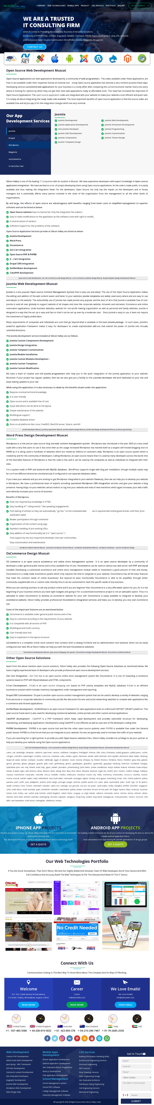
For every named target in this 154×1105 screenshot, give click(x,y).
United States (66, 793)
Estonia (79, 760)
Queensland (114, 782)
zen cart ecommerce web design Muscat (56, 278)
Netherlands (43, 778)
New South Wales (56, 778)
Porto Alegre (52, 782)
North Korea (30, 800)
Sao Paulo (92, 786)
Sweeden (54, 789)
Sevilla (110, 786)
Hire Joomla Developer (68, 129)
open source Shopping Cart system (62, 652)
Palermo (137, 778)
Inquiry (121, 5)
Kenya (110, 767)
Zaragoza (71, 797)
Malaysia (143, 771)
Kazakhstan (102, 767)
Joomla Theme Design (115, 137)
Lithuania (85, 771)
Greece (68, 763)
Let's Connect (140, 5)
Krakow (124, 767)
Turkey (20, 793)
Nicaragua (77, 778)
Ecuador (40, 760)
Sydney (73, 789)
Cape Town (47, 752)
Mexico (132, 797)
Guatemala (97, 763)
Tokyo (128, 789)
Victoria (123, 793)
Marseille (39, 774)
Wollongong (44, 797)
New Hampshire (17, 800)
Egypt (56, 760)
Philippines (34, 782)
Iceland (89, 797)
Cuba (62, 756)
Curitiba (68, 756)
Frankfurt (127, 760)
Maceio (122, 771)
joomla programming (124, 429)
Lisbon (78, 771)
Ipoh (18, 767)
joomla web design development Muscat (100, 429)
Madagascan (108, 797)
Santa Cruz (55, 786)
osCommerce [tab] (15, 159)
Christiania (110, 752)
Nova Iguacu (101, 778)
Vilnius (144, 793)
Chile (98, 752)
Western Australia (31, 797)
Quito (122, 782)
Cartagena (73, 752)
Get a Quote (38, 844)
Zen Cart (34, 675)
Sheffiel (126, 786)
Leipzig (58, 771)
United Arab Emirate (37, 793)
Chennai (92, 752)
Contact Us (34, 46)
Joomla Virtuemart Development (119, 124)
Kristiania (131, 767)
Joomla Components (67, 137)
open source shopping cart (56, 685)
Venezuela (108, 793)
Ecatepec (32, 760)
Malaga (136, 771)
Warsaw (10, 797)
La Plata (16, 771)
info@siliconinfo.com (125, 997)
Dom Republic (113, 756)
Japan (48, 767)
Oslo (125, 778)
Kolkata (117, 767)
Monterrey (107, 774)
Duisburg (143, 756)
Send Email (126, 1004)
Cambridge (20, 752)
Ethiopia (86, 760)
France (119, 760)
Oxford (130, 778)
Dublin (136, 756)
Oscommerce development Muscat (36, 652)
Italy (43, 767)
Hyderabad (11, 767)
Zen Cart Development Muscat (36, 748)
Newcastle (68, 778)
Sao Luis (83, 786)
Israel (38, 767)
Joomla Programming (114, 129)
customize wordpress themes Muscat (60, 548)
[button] (11, 29)
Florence (104, 760)
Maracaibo (30, 774)
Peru (27, 782)
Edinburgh (49, 760)
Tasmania (87, 789)
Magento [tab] (13, 152)
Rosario (29, 786)
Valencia (99, 793)
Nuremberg (111, 778)
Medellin (54, 774)
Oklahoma (50, 800)
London (110, 771)
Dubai (131, 756)
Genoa (9, 763)
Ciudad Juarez (135, 752)
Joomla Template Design (69, 142)
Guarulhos (88, 763)
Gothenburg (59, 763)
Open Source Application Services (23, 231)
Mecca (47, 774)
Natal (35, 778)
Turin (15, 793)
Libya (69, 771)
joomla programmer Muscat (52, 429)
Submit (136, 1101)
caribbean (64, 752)
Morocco (128, 774)
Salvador (46, 786)
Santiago (64, 786)
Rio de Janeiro (141, 782)
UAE (26, 793)
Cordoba (37, 756)
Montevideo (118, 774)
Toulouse (135, 789)
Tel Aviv (95, 789)
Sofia (9, 789)
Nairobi (23, 778)
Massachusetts (121, 797)
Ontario (58, 800)
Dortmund (124, 756)
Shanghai (118, 786)
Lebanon (46, 771)
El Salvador (64, 760)
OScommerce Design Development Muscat (91, 652)
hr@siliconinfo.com (77, 997)
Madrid (129, 771)
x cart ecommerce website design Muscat (87, 278)
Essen (72, 760)
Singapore (143, 786)
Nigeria (85, 778)
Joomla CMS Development (70, 133)
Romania (16, 786)
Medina (62, 774)
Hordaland (135, 763)
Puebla (84, 782)
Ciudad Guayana (122, 752)
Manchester (19, 774)
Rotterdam (37, 786)
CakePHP (37, 718)
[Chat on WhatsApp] (106, 1038)
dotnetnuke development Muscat (117, 748)
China (103, 752)
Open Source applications (19, 78)
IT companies (46, 181)
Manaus (10, 774)
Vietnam (137, 793)
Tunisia (9, 793)
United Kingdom (53, 793)
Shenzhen (134, 786)
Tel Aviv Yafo (104, 789)
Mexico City (91, 774)
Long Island (97, 797)
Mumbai (136, 774)
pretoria (77, 782)
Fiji (92, 760)
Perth (22, 782)
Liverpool (93, 771)
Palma (144, 778)
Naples (29, 778)
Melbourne (71, 774)
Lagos (22, 771)
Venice (116, 793)
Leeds (53, 771)
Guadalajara (77, 763)
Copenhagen (28, 756)
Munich (144, 774)
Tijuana (122, 789)
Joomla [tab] (12, 131)
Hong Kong (80, 797)
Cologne (10, 756)
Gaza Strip (136, 760)
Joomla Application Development (73, 124)
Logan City (102, 771)
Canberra (38, 752)
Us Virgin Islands (88, 793)
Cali (13, 752)
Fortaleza (112, 760)
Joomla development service (25, 335)
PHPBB (110, 728)
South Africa (16, 789)
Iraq (26, 767)
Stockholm (45, 789)
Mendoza (81, 774)
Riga (132, 782)
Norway (92, 778)
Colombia (18, 756)
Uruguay (77, 793)
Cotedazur (55, 756)
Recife (128, 782)
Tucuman (143, 789)
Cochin (144, 752)
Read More (28, 1004)
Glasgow (31, 763)
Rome (23, 786)
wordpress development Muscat (86, 548)
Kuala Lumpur (142, 767)
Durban (24, 760)
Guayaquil (107, 763)
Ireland (32, 767)
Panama (10, 782)
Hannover (125, 763)
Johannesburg (73, 767)
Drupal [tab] (12, 138)
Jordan (93, 767)
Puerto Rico (92, 782)
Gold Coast (48, 763)
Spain (38, 789)
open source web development (30, 278)
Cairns (9, 752)
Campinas (30, 752)
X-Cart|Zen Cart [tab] (16, 166)
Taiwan (79, 789)
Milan (99, 774)
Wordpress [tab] (14, 145)
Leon (64, 771)
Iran (22, 767)
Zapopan (62, 797)
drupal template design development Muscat (119, 278)
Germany (16, 763)
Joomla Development (67, 120)
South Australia (28, 789)
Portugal (61, 782)
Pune (101, 782)
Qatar (106, 782)
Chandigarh (83, 752)
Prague (69, 782)
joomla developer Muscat (31, 429)
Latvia (39, 771)
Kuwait (9, 771)
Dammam (83, 756)
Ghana (24, 763)
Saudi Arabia (102, 786)
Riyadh (9, 786)
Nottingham (40, 800)
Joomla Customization (115, 133)
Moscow (139, 797)
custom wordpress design (125, 548)
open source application (48, 95)
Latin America (31, 771)
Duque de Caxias (13, 760)
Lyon (116, 771)
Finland (97, 760)
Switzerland (64, 789)
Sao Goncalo (74, 786)
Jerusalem (62, 767)
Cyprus (75, 756)
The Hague (114, 789)
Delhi (96, 756)
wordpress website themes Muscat (32, 548)
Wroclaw (53, 797)
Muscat (16, 778)
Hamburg (116, 763)
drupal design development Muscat (91, 748)
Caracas (56, 752)
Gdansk (144, 760)
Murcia (9, 778)
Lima (73, 771)
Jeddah (54, 767)
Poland (43, 782)
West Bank (18, 797)
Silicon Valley (13, 181)
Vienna (130, 793)
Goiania (40, 763)
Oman (119, 778)
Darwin (91, 756)
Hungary (144, 763)
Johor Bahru (85, 767)
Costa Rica (46, 756)
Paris (16, 782)
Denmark (103, 756)
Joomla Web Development (116, 120)
